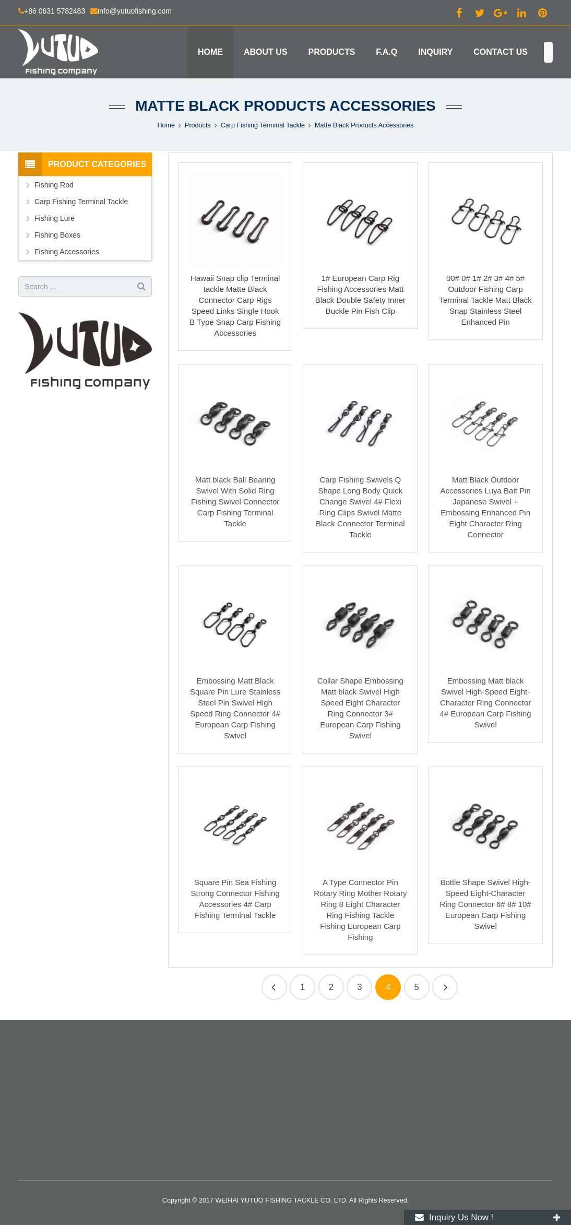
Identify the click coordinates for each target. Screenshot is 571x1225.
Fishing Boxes (57, 235)
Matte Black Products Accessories (285, 106)
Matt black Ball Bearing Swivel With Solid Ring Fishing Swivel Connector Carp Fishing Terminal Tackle (235, 501)
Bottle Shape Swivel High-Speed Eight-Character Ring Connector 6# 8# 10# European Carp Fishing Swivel (485, 904)
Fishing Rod (54, 185)
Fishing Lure (54, 218)
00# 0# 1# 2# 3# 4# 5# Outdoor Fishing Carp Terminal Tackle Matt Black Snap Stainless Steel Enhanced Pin (485, 300)
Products (198, 125)
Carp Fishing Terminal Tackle (263, 125)
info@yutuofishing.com (135, 11)
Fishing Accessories (66, 252)
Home (166, 125)
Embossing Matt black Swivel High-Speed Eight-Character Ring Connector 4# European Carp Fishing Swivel (485, 702)
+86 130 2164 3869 (331, 1111)
